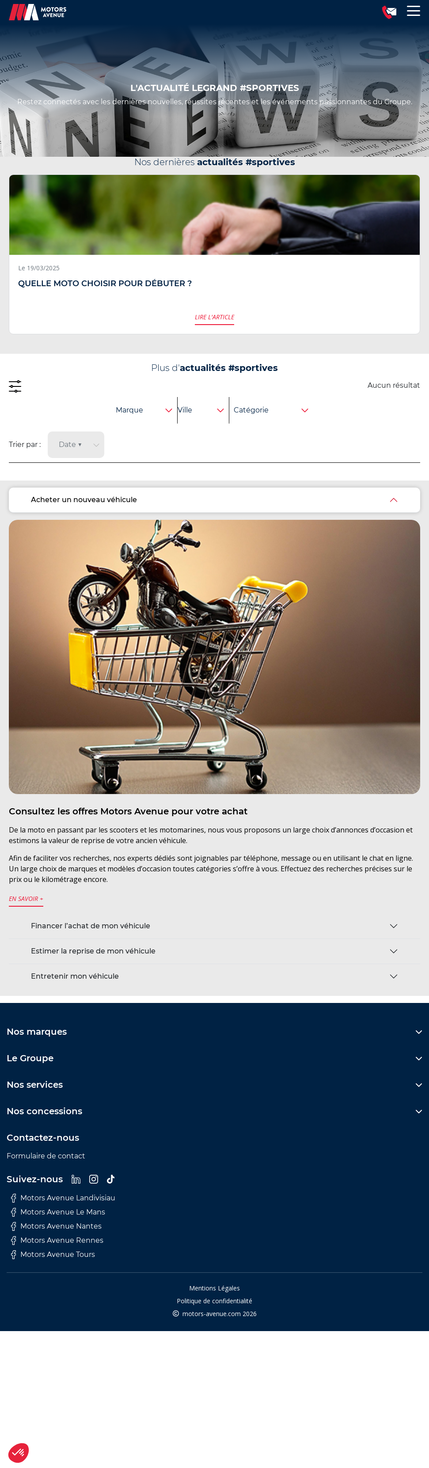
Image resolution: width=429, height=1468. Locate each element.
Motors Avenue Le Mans (58, 1212)
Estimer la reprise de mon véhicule (93, 951)
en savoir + (26, 898)
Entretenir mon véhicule (75, 976)
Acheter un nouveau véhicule (84, 500)
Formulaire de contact (46, 1156)
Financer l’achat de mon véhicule (90, 926)
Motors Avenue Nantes (56, 1226)
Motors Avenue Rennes (57, 1240)
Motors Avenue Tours (53, 1254)
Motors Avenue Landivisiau (63, 1198)
